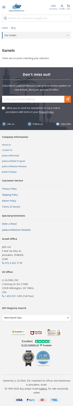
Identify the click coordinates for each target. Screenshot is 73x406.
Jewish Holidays (9, 171)
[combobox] (36, 18)
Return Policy (9, 200)
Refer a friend (9, 223)
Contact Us (7, 150)
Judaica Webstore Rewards (16, 229)
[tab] (36, 35)
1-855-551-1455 (13, 296)
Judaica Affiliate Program (13, 161)
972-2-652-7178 (13, 263)
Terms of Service (11, 206)
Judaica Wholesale (10, 155)
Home (5, 27)
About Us (6, 144)
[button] (62, 7)
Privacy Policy (9, 188)
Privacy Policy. (46, 112)
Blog (13, 27)
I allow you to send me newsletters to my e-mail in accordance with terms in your (33, 110)
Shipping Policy (10, 194)
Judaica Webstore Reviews (14, 166)
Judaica (43, 388)
